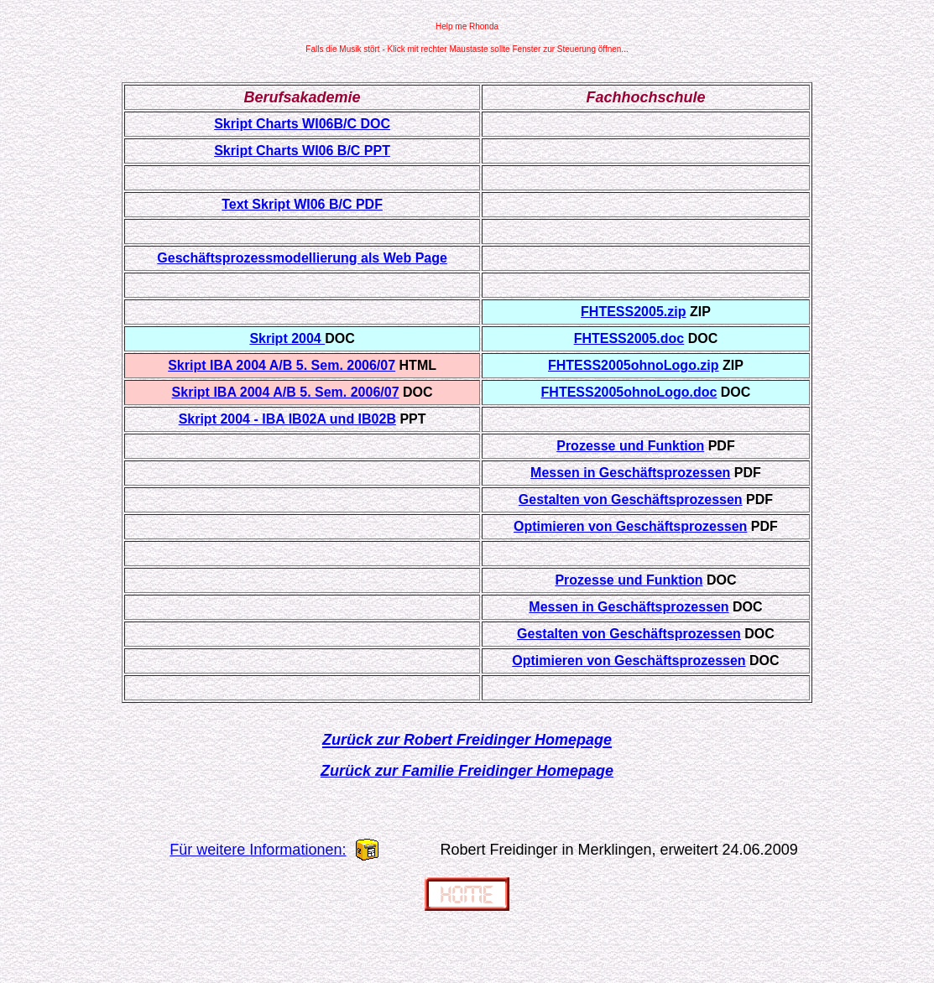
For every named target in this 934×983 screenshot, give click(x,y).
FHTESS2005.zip (633, 311)
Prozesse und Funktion (630, 446)
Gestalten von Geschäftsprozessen (631, 499)
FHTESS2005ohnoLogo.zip (633, 365)
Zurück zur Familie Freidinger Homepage (467, 770)
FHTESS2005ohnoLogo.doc (629, 392)
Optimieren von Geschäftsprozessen (630, 526)
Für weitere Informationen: (258, 849)
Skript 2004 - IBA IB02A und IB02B (287, 419)
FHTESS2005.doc (629, 338)
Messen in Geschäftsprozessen (630, 472)
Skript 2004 (287, 338)
